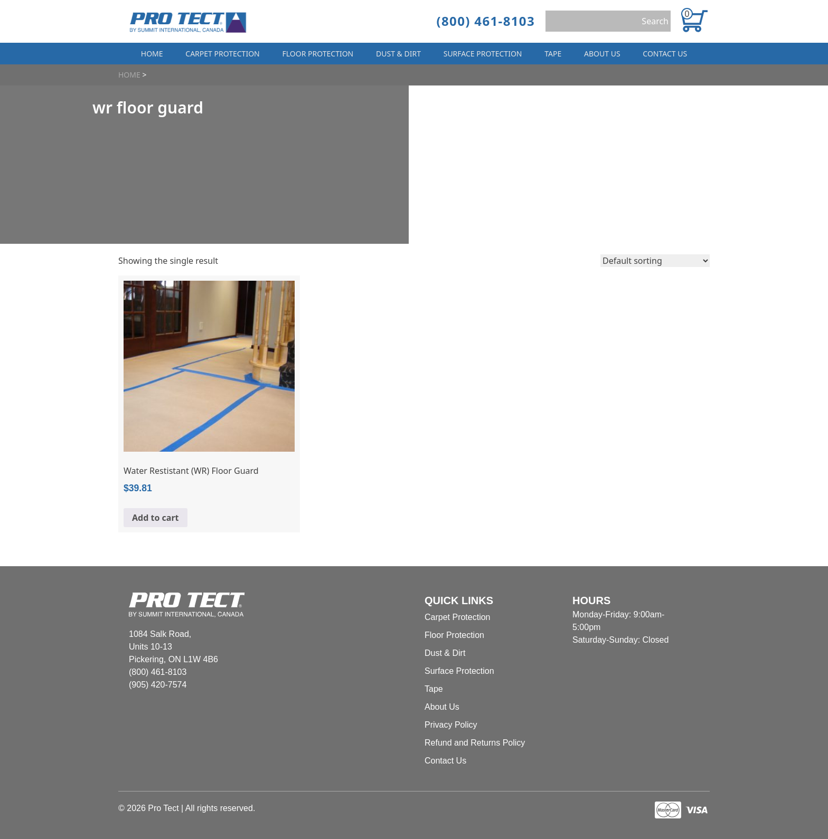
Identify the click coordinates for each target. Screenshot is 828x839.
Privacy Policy (451, 724)
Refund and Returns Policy (475, 742)
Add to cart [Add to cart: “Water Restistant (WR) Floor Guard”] (155, 517)
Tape (552, 54)
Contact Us (665, 54)
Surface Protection (483, 54)
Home (152, 54)
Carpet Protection (222, 54)
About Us (602, 54)
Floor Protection (318, 54)
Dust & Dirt (398, 54)
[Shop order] (655, 260)
